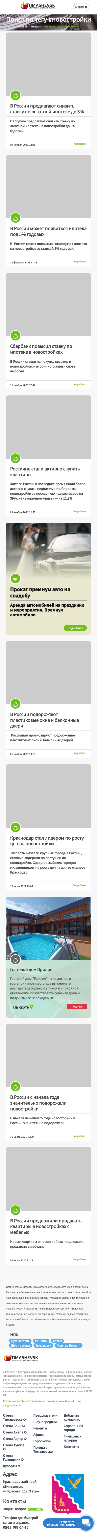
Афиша (38, 1434)
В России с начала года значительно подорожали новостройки (38, 1102)
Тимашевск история (72, 1438)
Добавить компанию (72, 1417)
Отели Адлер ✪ (15, 1438)
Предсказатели (45, 1415)
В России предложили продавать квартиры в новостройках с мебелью (45, 1226)
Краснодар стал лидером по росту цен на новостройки (47, 840)
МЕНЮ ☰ (81, 7)
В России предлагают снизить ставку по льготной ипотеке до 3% (47, 108)
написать (35, 1508)
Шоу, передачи (45, 1422)
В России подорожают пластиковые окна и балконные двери (44, 720)
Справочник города (73, 1428)
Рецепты (40, 1428)
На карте (23, 1006)
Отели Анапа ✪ (15, 1432)
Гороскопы (42, 1441)
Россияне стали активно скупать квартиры (45, 471)
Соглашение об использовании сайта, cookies (34, 1401)
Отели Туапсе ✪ (13, 1447)
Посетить (77, 1006)
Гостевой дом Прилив (31, 969)
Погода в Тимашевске (43, 1449)
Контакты (71, 1447)
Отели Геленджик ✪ (13, 1457)
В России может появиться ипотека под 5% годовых (48, 231)
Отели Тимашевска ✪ (14, 1417)
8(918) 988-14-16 (15, 1527)
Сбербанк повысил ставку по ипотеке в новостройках (41, 349)
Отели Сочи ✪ (14, 1426)
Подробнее (79, 143)
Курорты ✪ (11, 1466)
